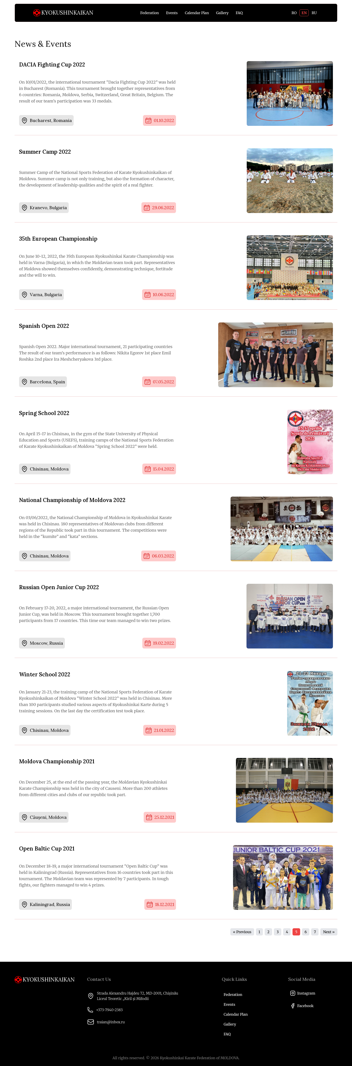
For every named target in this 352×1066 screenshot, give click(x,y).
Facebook (302, 1005)
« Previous (242, 940)
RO (294, 13)
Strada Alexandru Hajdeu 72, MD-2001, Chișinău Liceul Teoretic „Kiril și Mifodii (137, 996)
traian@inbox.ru (111, 1022)
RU (314, 13)
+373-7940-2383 (109, 1010)
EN (304, 13)
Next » (328, 940)
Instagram (302, 993)
